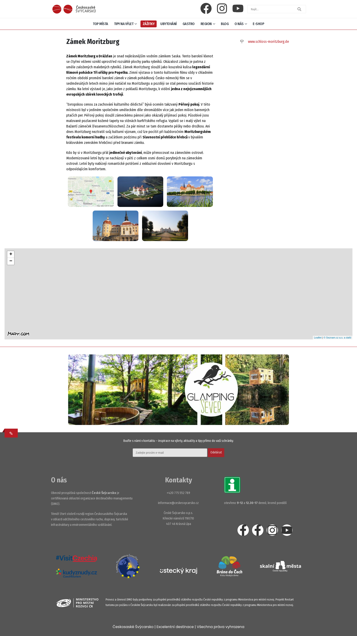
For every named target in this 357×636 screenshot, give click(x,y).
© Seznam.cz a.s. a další (337, 337)
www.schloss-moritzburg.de (268, 41)
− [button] (10, 261)
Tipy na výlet (124, 24)
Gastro (189, 24)
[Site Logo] (74, 9)
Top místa (100, 24)
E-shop (258, 24)
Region (206, 24)
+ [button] (10, 254)
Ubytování (168, 24)
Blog (225, 24)
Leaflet (317, 337)
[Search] (299, 9)
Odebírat (216, 452)
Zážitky (149, 24)
